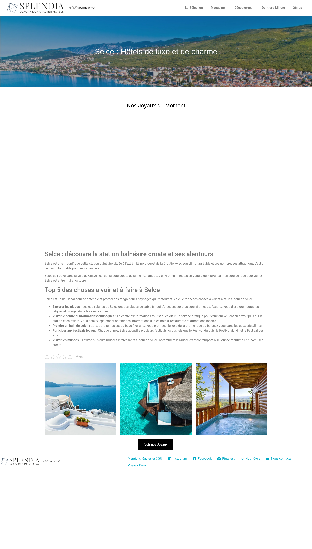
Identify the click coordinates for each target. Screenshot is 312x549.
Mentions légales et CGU (145, 458)
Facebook (202, 458)
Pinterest (226, 458)
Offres (297, 8)
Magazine (218, 8)
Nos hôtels (250, 458)
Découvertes (243, 8)
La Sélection (194, 8)
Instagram (177, 458)
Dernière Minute (273, 8)
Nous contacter (279, 458)
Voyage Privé (137, 465)
